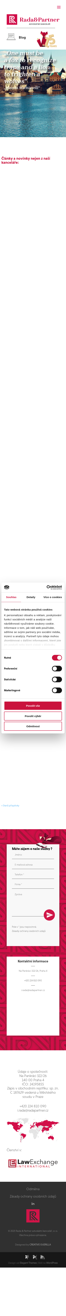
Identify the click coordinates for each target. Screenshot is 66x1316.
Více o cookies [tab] (52, 597)
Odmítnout (33, 726)
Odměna (32, 1189)
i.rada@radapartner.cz (33, 990)
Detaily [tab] (31, 597)
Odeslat (49, 915)
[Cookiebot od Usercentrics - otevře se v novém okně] (47, 587)
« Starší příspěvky (10, 805)
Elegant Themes (28, 1262)
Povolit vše (33, 705)
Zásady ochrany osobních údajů (29, 931)
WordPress (52, 1262)
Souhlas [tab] (11, 597)
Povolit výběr (33, 715)
